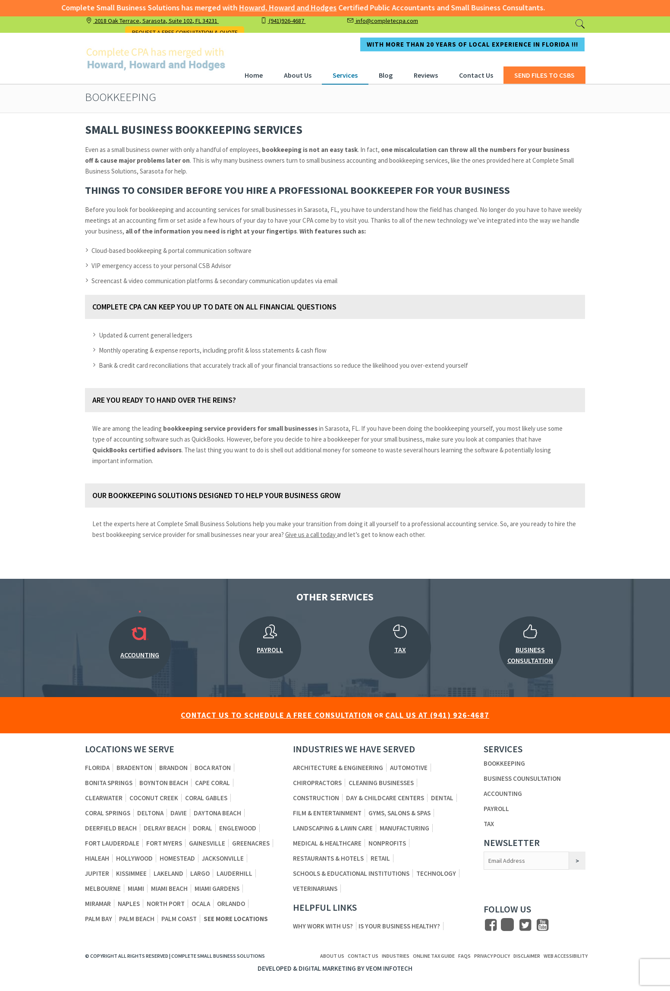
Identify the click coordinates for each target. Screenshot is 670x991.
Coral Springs (107, 813)
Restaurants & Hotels (328, 858)
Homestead (177, 858)
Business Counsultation (522, 778)
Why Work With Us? (323, 926)
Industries (395, 956)
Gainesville (207, 843)
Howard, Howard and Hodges (278, 8)
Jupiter (97, 873)
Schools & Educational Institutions (351, 873)
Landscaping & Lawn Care (333, 828)
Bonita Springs (108, 783)
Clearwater (104, 798)
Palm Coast (179, 919)
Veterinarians (315, 888)
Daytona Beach (217, 813)
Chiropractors (317, 783)
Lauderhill (234, 873)
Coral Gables (206, 798)
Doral (202, 828)
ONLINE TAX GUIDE (434, 956)
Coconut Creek (153, 798)
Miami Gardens (217, 888)
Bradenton (134, 768)
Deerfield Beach (111, 828)
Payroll (496, 809)
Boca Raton (213, 768)
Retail (380, 858)
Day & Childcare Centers (385, 798)
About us (332, 956)
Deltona (150, 813)
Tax (489, 824)
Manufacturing (404, 828)
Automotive (409, 768)
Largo (200, 873)
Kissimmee (131, 873)
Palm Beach (136, 919)
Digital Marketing (327, 968)
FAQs (464, 956)
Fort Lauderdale (112, 843)
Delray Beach (165, 828)
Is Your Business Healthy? (399, 926)
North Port (166, 903)
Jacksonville (223, 858)
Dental (442, 798)
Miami (136, 888)
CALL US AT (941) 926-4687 (437, 715)
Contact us (363, 956)
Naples (129, 903)
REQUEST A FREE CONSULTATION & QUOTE (185, 32)
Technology (436, 873)
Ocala (201, 903)
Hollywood (134, 858)
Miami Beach (169, 888)
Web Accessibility (566, 956)
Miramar (98, 903)
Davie (178, 813)
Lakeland (168, 873)
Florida (97, 768)
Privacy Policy (492, 956)
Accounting (503, 793)
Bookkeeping (504, 763)
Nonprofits (387, 843)
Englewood (237, 828)
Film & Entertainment (327, 813)
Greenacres (251, 843)
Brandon (173, 768)
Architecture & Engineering (338, 768)
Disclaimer (526, 956)
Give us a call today (311, 534)
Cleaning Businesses (381, 783)
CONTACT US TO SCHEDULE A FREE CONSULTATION (276, 715)
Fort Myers (164, 843)
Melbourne (103, 888)
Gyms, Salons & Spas (399, 813)
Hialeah (97, 858)
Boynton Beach (163, 783)
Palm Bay (98, 919)
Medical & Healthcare (327, 843)
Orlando (231, 903)
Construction (316, 798)
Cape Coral (212, 783)
